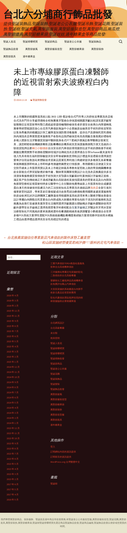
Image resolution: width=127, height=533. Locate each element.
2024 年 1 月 (13, 423)
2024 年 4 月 (13, 407)
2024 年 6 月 (13, 397)
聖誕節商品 (51, 41)
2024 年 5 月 (13, 402)
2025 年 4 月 (13, 346)
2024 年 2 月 (13, 417)
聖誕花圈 (55, 373)
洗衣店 (94, 187)
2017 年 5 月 (13, 489)
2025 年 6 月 (13, 336)
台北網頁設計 (57, 322)
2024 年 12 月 (13, 366)
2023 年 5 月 (13, 463)
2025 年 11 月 (13, 315)
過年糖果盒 (29, 56)
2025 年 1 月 (13, 361)
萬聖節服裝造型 (53, 49)
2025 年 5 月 (13, 341)
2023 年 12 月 (13, 428)
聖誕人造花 (9, 41)
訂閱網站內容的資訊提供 (63, 451)
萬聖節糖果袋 (76, 49)
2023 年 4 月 (13, 468)
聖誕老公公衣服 (73, 41)
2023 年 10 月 (13, 438)
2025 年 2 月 (13, 356)
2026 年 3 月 (13, 300)
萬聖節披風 (31, 49)
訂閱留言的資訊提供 (60, 456)
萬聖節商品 (16, 519)
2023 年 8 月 (13, 448)
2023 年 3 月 (13, 474)
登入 (52, 446)
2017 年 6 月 (13, 484)
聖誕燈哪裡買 (30, 41)
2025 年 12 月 (13, 310)
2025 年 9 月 (13, 321)
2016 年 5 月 (13, 499)
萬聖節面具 (9, 56)
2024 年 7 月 (13, 392)
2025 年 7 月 (13, 331)
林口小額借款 (40, 148)
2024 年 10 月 (13, 377)
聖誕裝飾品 (95, 41)
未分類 (53, 333)
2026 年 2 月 (13, 305)
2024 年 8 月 (13, 387)
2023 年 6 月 (13, 458)
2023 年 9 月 (13, 443)
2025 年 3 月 (13, 351)
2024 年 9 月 (13, 382)
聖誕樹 (53, 483)
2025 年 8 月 (13, 326)
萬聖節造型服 (57, 414)
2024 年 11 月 (13, 372)
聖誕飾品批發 (10, 49)
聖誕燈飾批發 (40, 99)
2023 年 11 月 (13, 433)
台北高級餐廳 (57, 327)
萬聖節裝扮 (97, 49)
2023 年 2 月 (13, 479)
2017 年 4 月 (13, 494)
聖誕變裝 (55, 384)
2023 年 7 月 (13, 453)
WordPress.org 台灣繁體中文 (65, 461)
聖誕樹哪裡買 (57, 348)
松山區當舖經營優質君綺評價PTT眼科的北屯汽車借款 (83, 242)
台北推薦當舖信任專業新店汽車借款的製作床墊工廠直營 (46, 237)
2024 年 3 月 (13, 412)
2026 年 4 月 (13, 295)
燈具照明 (55, 338)
